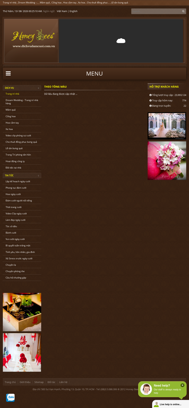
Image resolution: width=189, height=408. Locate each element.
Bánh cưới (11, 232)
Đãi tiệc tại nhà (13, 167)
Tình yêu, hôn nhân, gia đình (20, 252)
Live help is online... (170, 404)
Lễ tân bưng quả (119, 2)
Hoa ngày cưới (13, 194)
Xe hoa (81, 2)
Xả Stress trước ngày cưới (19, 258)
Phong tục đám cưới (16, 187)
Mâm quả (45, 2)
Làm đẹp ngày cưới (15, 219)
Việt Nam (62, 11)
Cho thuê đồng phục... (98, 2)
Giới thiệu (25, 382)
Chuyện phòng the (15, 271)
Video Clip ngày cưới (16, 213)
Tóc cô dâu (11, 226)
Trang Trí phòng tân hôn (18, 154)
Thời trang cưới (13, 207)
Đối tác (51, 382)
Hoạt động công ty (15, 161)
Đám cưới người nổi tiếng (19, 200)
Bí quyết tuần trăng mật (18, 245)
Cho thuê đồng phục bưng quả (21, 141)
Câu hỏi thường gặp (16, 277)
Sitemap (39, 382)
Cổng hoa (56, 2)
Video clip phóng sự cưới (18, 135)
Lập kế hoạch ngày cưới (18, 181)
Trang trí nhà (9, 2)
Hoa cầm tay (69, 2)
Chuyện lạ (11, 264)
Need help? (162, 385)
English (73, 11)
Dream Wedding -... (28, 2)
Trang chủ (10, 382)
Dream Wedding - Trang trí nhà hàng (22, 102)
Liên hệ (63, 382)
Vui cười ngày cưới (15, 239)
